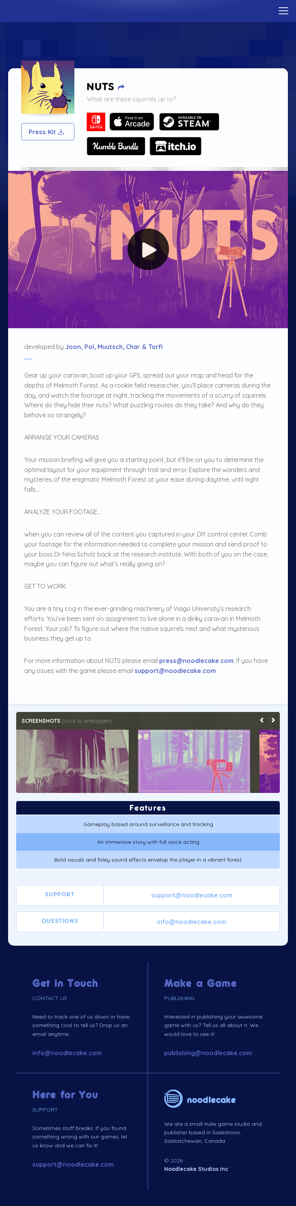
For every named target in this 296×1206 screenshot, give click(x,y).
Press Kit (47, 132)
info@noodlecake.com (191, 922)
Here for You (65, 1095)
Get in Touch (65, 983)
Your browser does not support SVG (96, 122)
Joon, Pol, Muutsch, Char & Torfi (114, 347)
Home (148, 9)
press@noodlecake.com (196, 661)
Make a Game (200, 983)
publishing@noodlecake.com (208, 1053)
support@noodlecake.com (175, 671)
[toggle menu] (283, 11)
